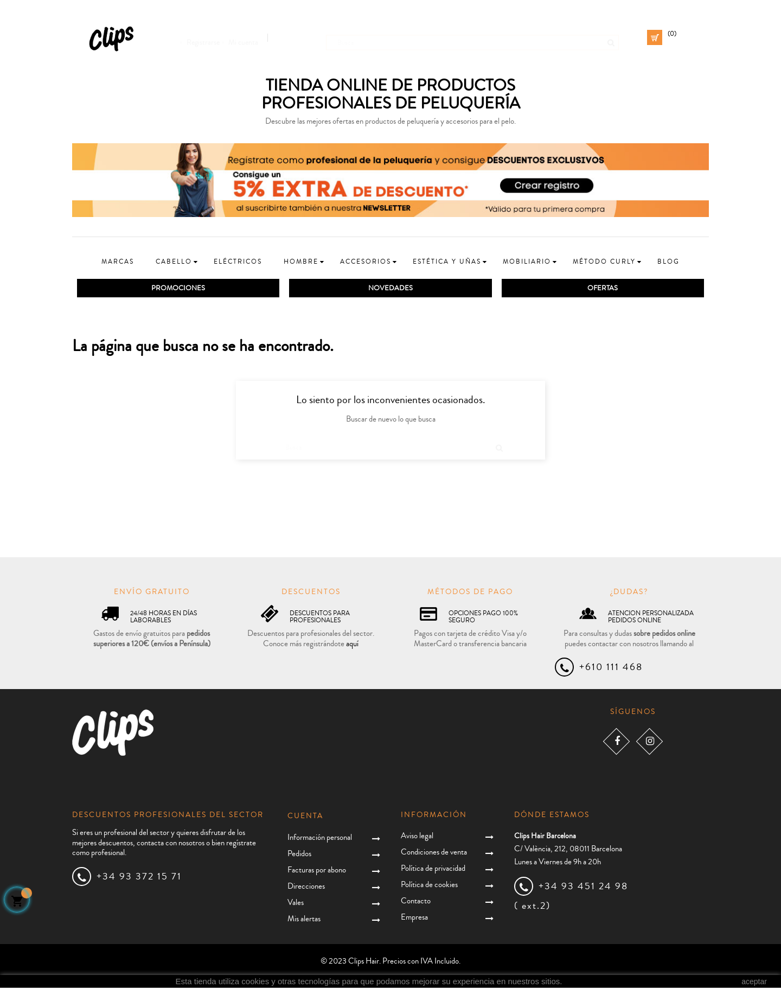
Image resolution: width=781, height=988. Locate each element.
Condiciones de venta (434, 852)
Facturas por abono (316, 870)
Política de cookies (429, 885)
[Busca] (472, 37)
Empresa (414, 917)
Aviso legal (417, 836)
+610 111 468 (611, 667)
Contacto (416, 901)
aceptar (754, 981)
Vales (295, 903)
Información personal (319, 838)
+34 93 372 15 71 (139, 877)
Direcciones (306, 887)
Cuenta (305, 816)
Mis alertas (304, 919)
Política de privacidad (433, 869)
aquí (352, 644)
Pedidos (299, 854)
